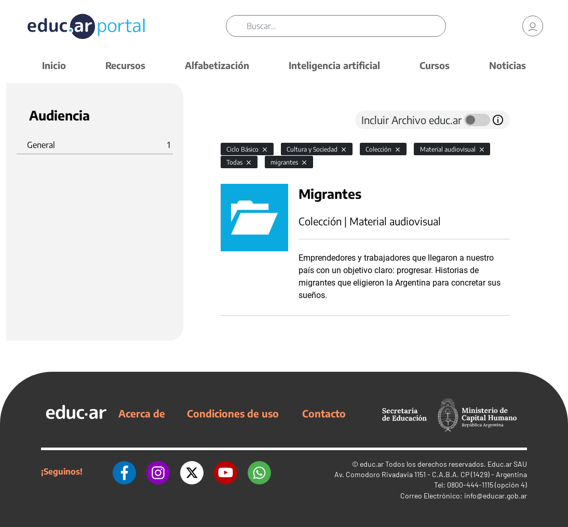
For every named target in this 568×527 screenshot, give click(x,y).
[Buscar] (346, 26)
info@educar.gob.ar (495, 495)
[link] (532, 26)
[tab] (241, 120)
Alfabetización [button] (217, 65)
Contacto (324, 413)
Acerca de (141, 413)
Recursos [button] (125, 65)
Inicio (54, 65)
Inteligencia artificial (334, 65)
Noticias (507, 65)
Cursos (435, 65)
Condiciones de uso (233, 413)
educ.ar (372, 464)
